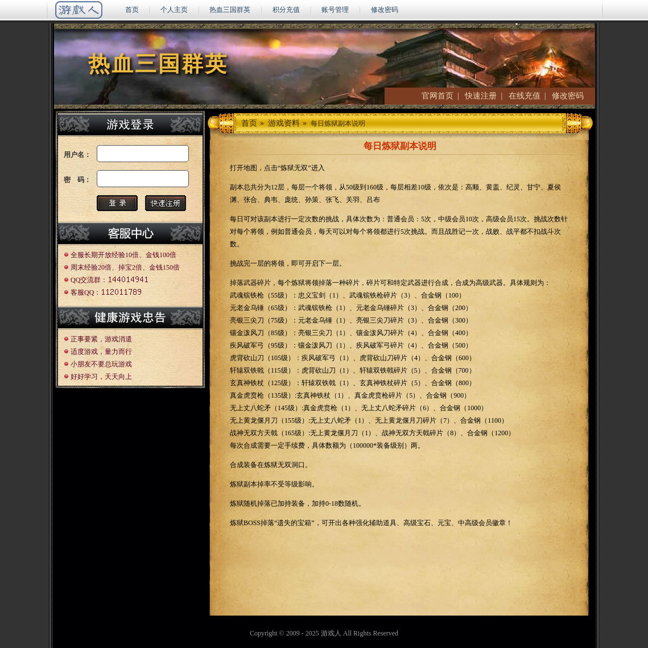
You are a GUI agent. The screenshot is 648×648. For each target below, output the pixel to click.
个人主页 (174, 10)
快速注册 (481, 96)
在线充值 (524, 96)
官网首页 (437, 96)
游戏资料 (284, 123)
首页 (132, 10)
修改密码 (384, 10)
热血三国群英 (229, 10)
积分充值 (286, 10)
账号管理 (335, 10)
